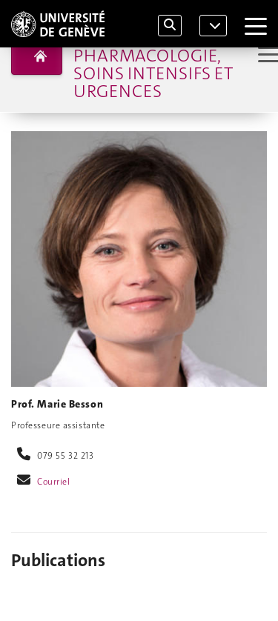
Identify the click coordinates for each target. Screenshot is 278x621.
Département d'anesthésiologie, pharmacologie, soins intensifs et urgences (158, 55)
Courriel (53, 482)
